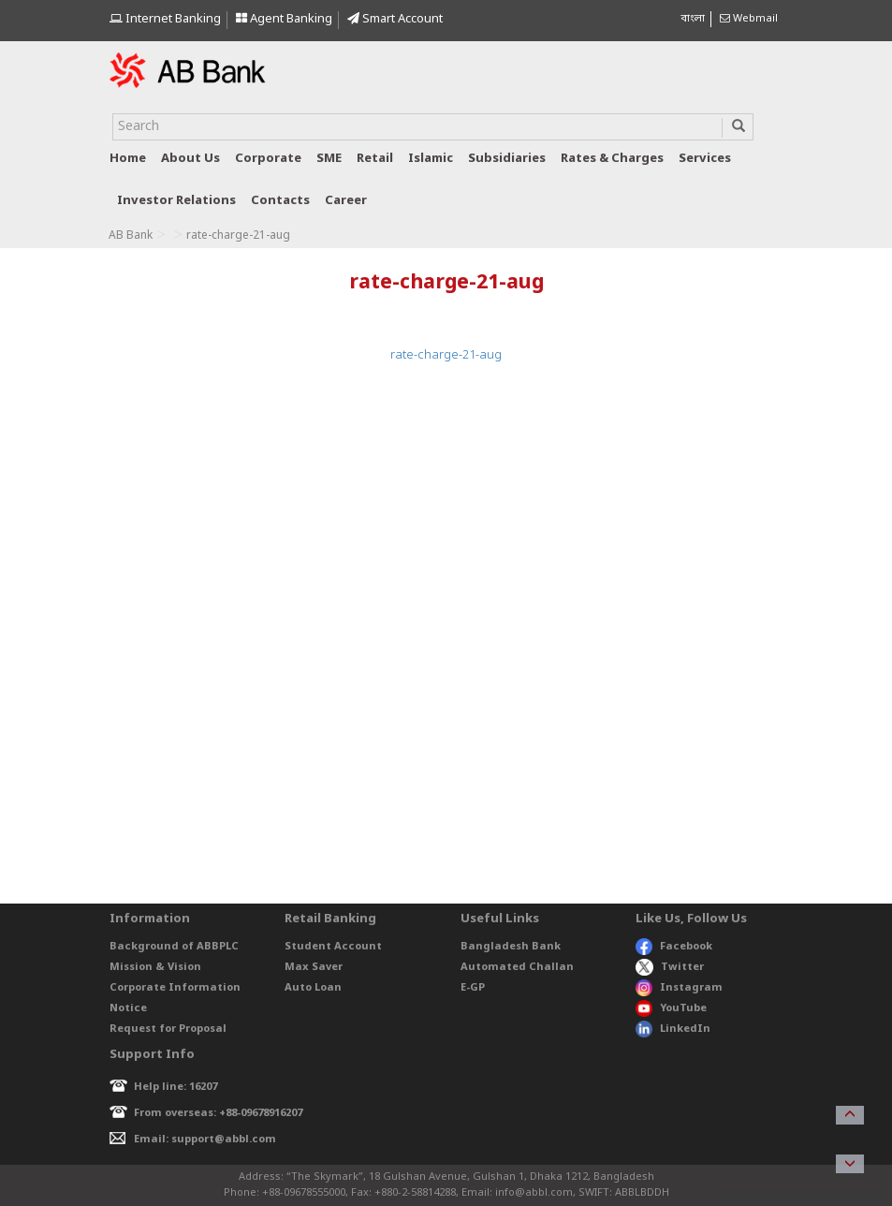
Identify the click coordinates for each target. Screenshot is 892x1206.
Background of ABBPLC (174, 946)
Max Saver (314, 967)
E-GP (473, 987)
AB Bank (131, 235)
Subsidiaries (507, 159)
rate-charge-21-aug (446, 355)
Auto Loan (313, 987)
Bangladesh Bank (511, 946)
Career (346, 201)
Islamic (430, 159)
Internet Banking (165, 19)
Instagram (679, 987)
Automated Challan (517, 967)
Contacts (280, 201)
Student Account (333, 946)
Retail (375, 159)
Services (705, 159)
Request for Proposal (168, 1029)
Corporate (268, 159)
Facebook (674, 946)
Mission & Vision (155, 967)
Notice (128, 1008)
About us (190, 159)
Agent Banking (284, 19)
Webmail (749, 18)
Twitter (670, 967)
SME (329, 159)
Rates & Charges (612, 159)
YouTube (671, 1008)
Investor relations (176, 201)
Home (128, 159)
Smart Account (395, 19)
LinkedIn (673, 1029)
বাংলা (692, 18)
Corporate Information (175, 987)
